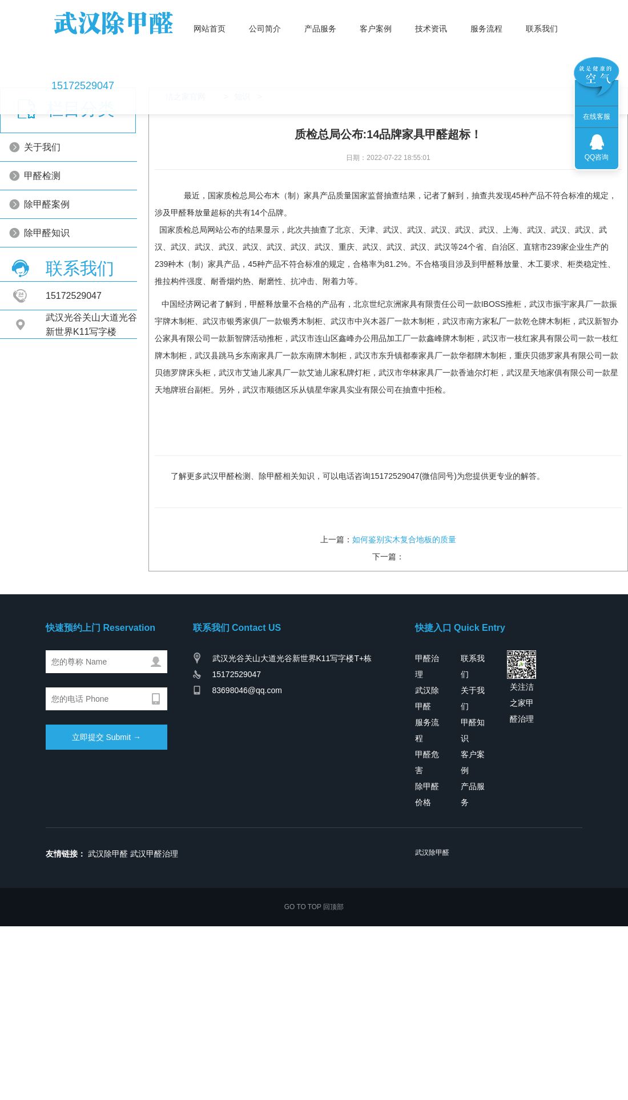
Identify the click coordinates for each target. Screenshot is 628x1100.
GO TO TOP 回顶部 (314, 1031)
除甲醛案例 (69, 329)
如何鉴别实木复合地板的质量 (404, 664)
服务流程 (478, 37)
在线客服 (596, 117)
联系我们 (533, 37)
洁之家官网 (180, 221)
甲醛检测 (65, 301)
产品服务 (312, 37)
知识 (237, 221)
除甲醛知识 (69, 358)
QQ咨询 (597, 157)
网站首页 (201, 37)
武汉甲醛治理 (154, 978)
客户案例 (367, 37)
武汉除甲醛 (108, 978)
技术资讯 (422, 37)
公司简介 (256, 37)
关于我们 (65, 272)
